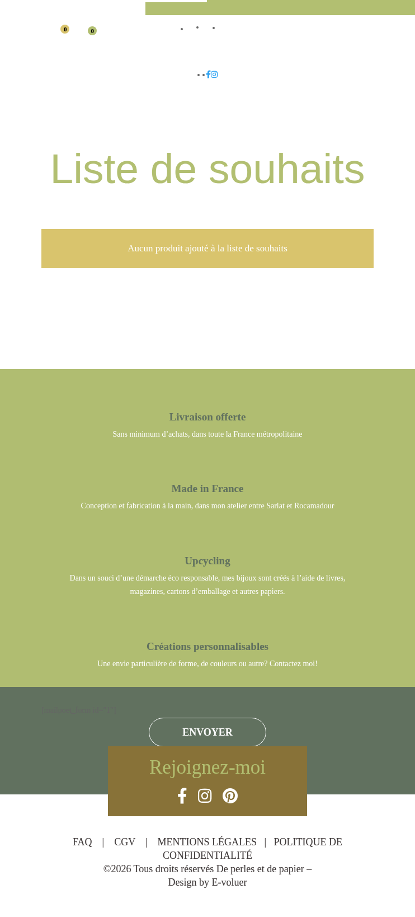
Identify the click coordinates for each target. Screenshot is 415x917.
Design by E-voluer (207, 882)
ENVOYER (207, 732)
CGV (126, 842)
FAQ (84, 842)
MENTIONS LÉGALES (209, 842)
